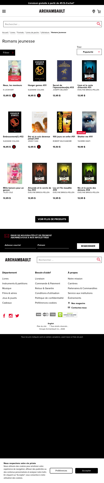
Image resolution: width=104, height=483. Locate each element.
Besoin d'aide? (43, 272)
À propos (73, 272)
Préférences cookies (46, 302)
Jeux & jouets (9, 298)
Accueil (5, 32)
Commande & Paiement (47, 283)
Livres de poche (32, 32)
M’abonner (88, 246)
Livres (13, 32)
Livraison (39, 278)
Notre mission (75, 278)
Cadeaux (7, 302)
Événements (74, 298)
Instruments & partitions (14, 283)
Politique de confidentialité (49, 298)
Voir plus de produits (52, 219)
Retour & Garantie (44, 288)
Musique (6, 288)
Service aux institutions (80, 293)
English (51, 323)
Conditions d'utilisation (47, 293)
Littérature (45, 32)
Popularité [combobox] (88, 52)
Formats (20, 32)
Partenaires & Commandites (82, 288)
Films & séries (9, 293)
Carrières (72, 283)
